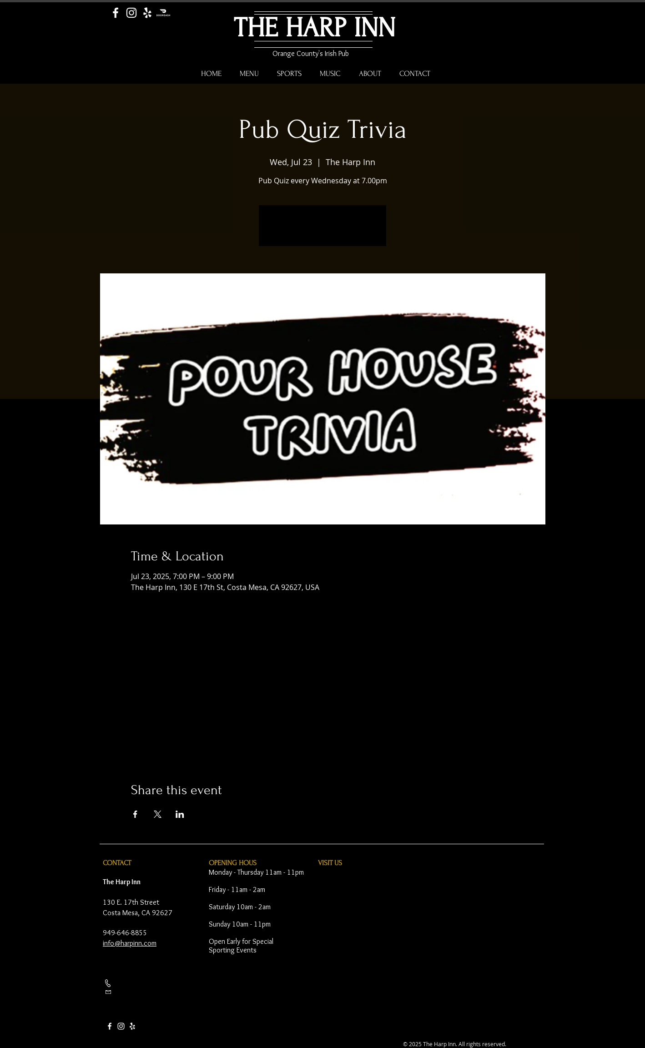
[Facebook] (115, 13)
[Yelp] (147, 13)
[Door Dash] (163, 13)
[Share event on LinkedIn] (180, 814)
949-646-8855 (125, 932)
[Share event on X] (157, 814)
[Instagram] (131, 13)
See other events (322, 231)
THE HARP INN (314, 28)
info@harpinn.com (129, 943)
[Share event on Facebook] (135, 814)
